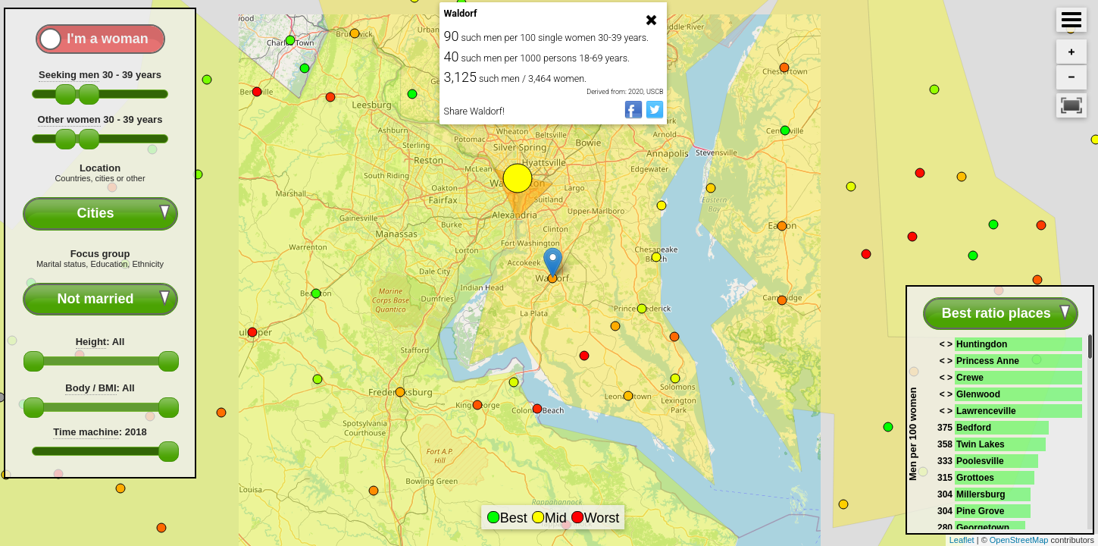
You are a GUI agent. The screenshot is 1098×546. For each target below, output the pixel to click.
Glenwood (978, 394)
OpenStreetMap (1019, 539)
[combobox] (100, 213)
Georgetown (982, 527)
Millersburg (981, 494)
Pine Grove (980, 511)
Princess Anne (987, 361)
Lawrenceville (986, 411)
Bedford (973, 427)
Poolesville (980, 461)
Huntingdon (981, 344)
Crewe (970, 377)
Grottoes (975, 477)
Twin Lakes (980, 444)
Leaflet (961, 539)
